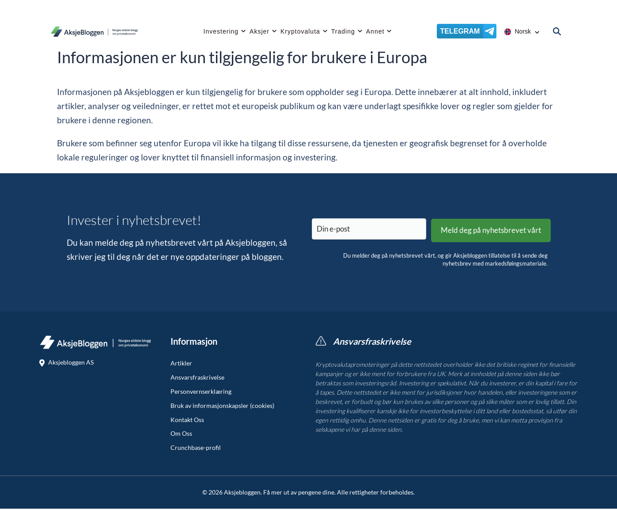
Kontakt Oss (187, 421)
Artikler (181, 364)
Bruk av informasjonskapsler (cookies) (222, 407)
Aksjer (259, 33)
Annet (375, 33)
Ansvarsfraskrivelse (197, 378)
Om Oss (181, 434)
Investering (221, 33)
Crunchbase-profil (195, 449)
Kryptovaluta (300, 33)
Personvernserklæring (200, 392)
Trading (343, 33)
